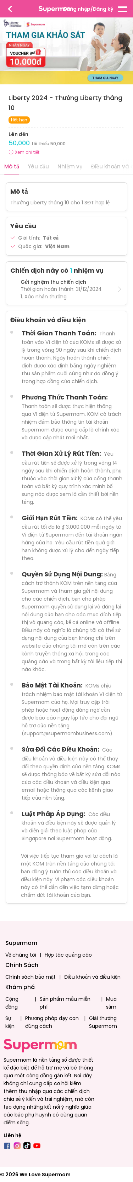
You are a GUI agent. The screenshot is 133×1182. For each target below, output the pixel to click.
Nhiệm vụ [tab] (69, 166)
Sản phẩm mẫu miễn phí (65, 1002)
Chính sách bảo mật (30, 976)
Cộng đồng (11, 1002)
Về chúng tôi (20, 954)
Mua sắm (111, 1002)
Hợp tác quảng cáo (68, 954)
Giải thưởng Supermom (103, 1022)
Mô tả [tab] (11, 166)
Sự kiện (10, 1022)
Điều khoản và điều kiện (92, 976)
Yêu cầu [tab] (38, 166)
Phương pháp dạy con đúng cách (52, 1022)
